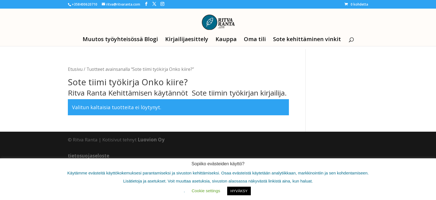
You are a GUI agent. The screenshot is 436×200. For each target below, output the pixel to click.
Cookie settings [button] (206, 190)
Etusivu (75, 69)
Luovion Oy (151, 139)
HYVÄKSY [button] (239, 191)
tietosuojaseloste (88, 155)
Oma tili (255, 40)
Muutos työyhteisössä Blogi (120, 40)
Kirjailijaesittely (186, 40)
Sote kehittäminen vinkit (307, 40)
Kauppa (226, 40)
